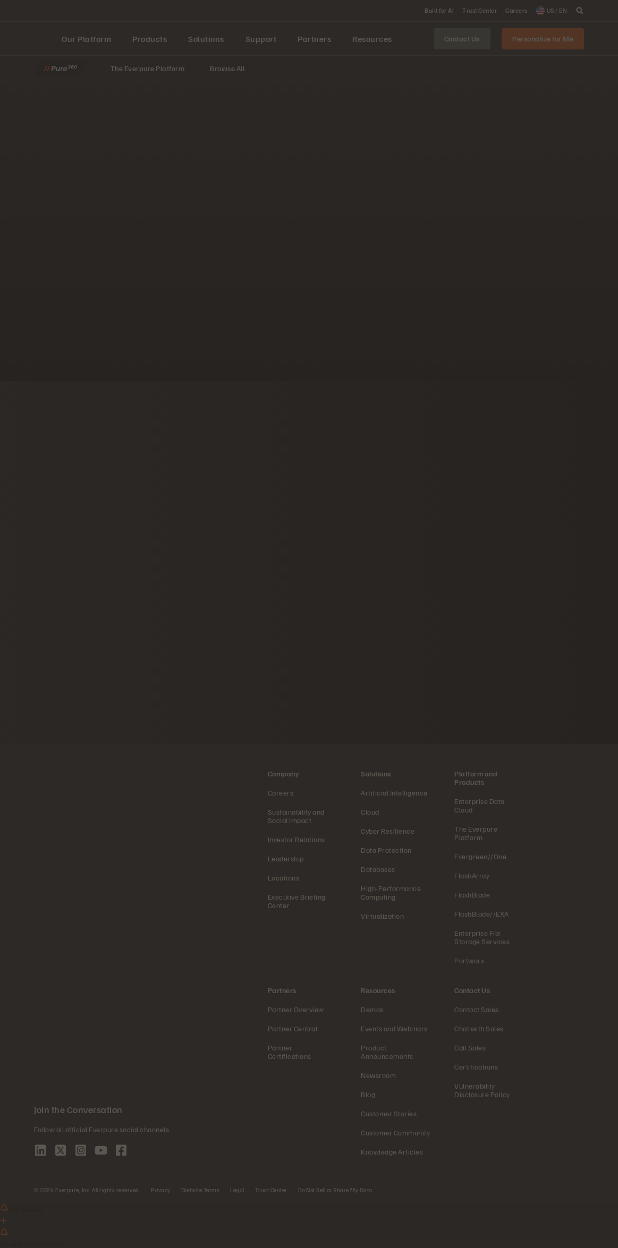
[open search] (579, 10)
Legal (237, 1189)
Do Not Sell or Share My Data (335, 1189)
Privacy (161, 1189)
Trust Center (271, 1189)
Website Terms (200, 1189)
